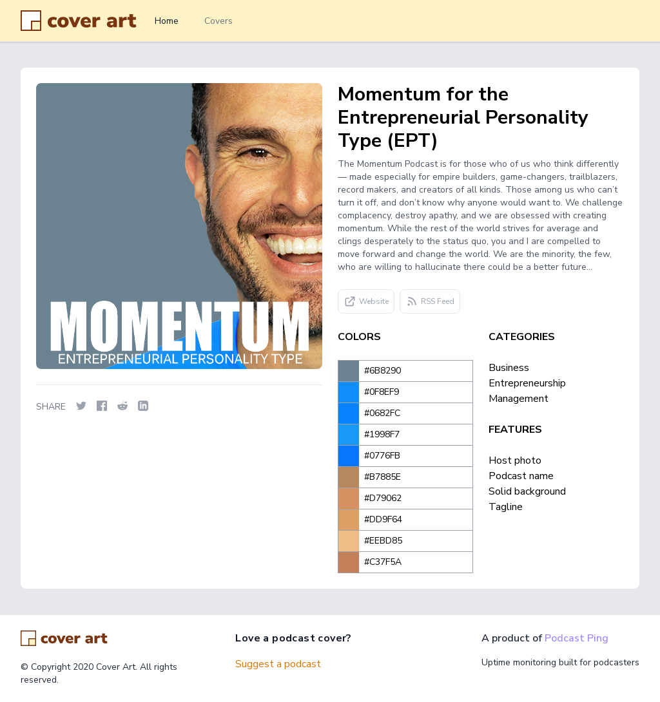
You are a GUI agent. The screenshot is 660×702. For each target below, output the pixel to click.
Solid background (527, 491)
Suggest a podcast (278, 664)
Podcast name (521, 476)
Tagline (506, 507)
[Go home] (64, 638)
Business (509, 368)
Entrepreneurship (527, 383)
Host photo (515, 460)
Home (167, 21)
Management (518, 399)
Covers (218, 21)
